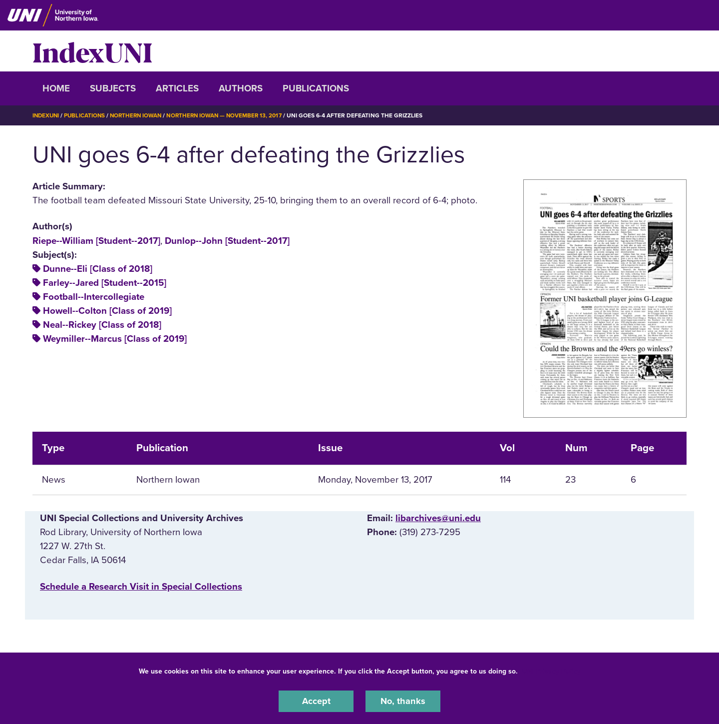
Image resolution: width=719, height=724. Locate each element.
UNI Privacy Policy (551, 671)
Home (56, 88)
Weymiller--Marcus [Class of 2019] (115, 338)
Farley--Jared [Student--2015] (104, 282)
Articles (177, 88)
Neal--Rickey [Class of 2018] (102, 324)
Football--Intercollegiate (93, 296)
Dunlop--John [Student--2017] (227, 240)
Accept (316, 701)
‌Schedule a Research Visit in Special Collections (141, 586)
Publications (316, 88)
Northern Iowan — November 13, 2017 (231, 115)
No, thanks (403, 701)
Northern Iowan (140, 115)
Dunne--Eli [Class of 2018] (97, 268)
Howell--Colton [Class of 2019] (107, 310)
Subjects (113, 88)
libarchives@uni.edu (438, 518)
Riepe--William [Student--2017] (96, 240)
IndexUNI (92, 50)
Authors (241, 88)
